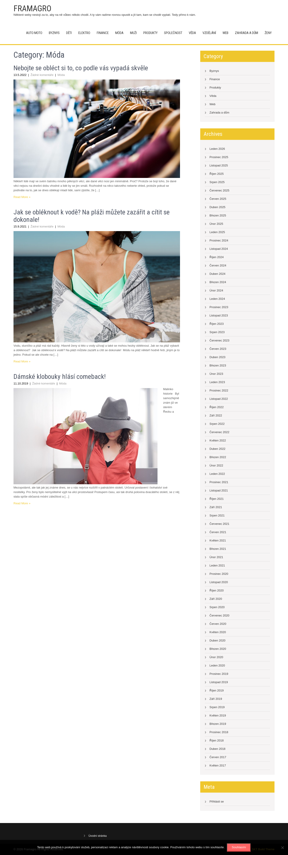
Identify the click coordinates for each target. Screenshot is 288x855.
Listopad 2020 (218, 582)
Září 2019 (215, 698)
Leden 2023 (217, 382)
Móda (119, 33)
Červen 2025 (217, 198)
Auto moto (34, 33)
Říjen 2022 (216, 407)
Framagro (32, 8)
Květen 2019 (217, 715)
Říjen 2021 (216, 498)
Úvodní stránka (97, 835)
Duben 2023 (217, 357)
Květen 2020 (217, 632)
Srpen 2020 (217, 607)
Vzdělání (209, 33)
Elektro (84, 33)
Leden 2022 (217, 473)
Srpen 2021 (217, 515)
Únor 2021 (216, 557)
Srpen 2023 (217, 332)
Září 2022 (215, 415)
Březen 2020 (217, 648)
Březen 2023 (217, 365)
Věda (192, 33)
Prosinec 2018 (218, 732)
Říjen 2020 (216, 590)
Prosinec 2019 (218, 673)
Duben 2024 (217, 273)
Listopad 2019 (218, 682)
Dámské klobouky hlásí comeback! (60, 376)
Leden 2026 (217, 148)
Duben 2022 (217, 448)
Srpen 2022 (217, 423)
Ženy (268, 33)
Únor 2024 (216, 290)
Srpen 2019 (217, 707)
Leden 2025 (217, 232)
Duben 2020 (217, 640)
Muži (133, 33)
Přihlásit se (216, 801)
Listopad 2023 (218, 315)
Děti (69, 33)
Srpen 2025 (217, 182)
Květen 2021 (217, 540)
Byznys (54, 33)
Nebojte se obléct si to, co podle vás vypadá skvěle (81, 68)
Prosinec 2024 (218, 240)
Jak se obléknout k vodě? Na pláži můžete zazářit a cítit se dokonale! (92, 215)
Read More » (22, 197)
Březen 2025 (217, 215)
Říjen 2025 (216, 173)
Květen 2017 (217, 765)
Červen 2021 (217, 532)
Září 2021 (215, 507)
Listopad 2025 (218, 165)
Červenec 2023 (219, 340)
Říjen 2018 (216, 740)
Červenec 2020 (219, 615)
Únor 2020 (216, 657)
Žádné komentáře (42, 75)
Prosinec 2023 (218, 307)
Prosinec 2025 (218, 157)
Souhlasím (239, 847)
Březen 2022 (217, 457)
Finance (103, 33)
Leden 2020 (217, 665)
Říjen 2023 (216, 323)
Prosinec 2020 (218, 573)
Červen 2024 (217, 265)
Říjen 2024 (216, 257)
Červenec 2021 (219, 523)
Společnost (173, 33)
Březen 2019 (217, 723)
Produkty (150, 33)
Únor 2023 (216, 373)
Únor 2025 (216, 223)
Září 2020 (215, 598)
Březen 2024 (217, 282)
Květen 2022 (217, 440)
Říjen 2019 (216, 690)
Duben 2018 (217, 748)
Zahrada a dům (246, 33)
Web (225, 33)
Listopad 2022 (218, 398)
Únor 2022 (216, 465)
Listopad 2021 (218, 490)
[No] (282, 847)
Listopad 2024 (218, 248)
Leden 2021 (217, 565)
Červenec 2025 (219, 190)
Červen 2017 (217, 757)
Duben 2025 (217, 207)
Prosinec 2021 (218, 482)
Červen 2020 (217, 623)
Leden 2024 (217, 298)
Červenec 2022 (219, 432)
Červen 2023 (217, 348)
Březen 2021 (217, 548)
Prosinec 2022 (218, 390)
